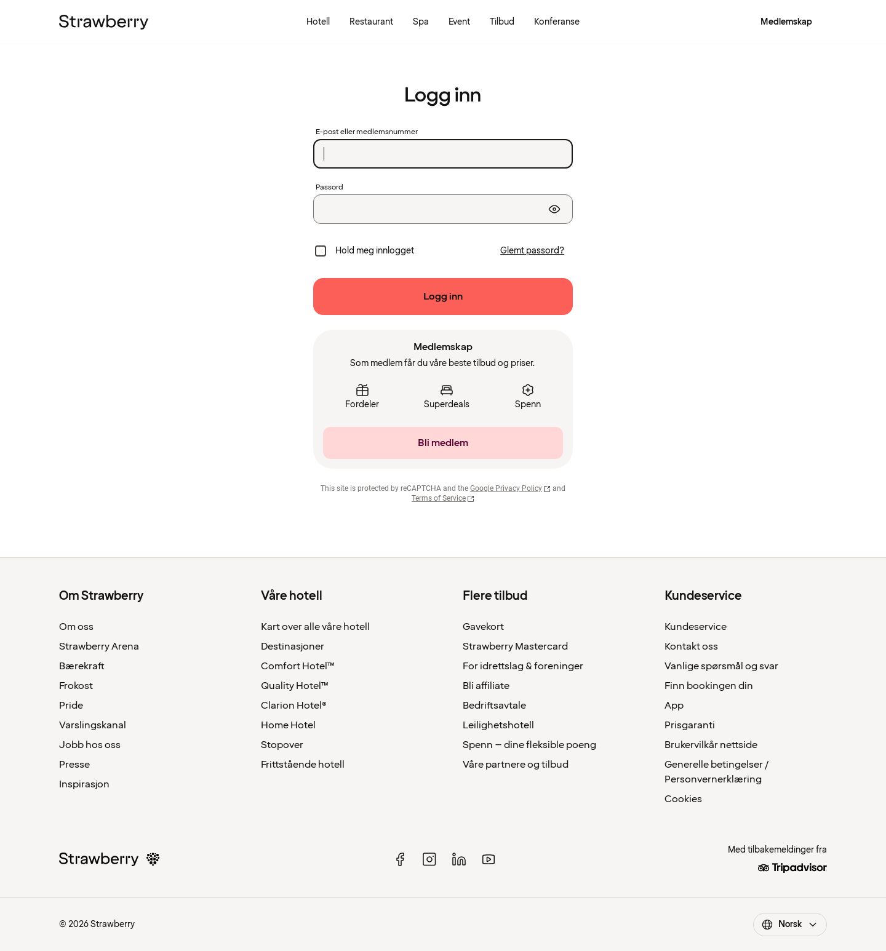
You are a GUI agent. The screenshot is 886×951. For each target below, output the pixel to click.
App (674, 705)
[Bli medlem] (443, 443)
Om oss (76, 627)
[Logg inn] (443, 296)
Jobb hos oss (90, 745)
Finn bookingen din (708, 686)
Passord (329, 187)
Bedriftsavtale (494, 705)
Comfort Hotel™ (298, 666)
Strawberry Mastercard (515, 646)
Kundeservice (695, 627)
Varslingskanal (92, 725)
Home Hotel (288, 725)
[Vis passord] (554, 209)
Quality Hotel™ (295, 686)
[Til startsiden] (103, 22)
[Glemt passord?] (532, 251)
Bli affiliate (486, 686)
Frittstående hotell (303, 764)
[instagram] (429, 859)
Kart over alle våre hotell (315, 627)
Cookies (683, 799)
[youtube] (488, 859)
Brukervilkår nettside (710, 745)
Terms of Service (443, 498)
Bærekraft (82, 666)
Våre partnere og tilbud (516, 764)
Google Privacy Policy (510, 488)
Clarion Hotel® (294, 705)
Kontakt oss (691, 646)
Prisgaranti (689, 725)
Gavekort (483, 627)
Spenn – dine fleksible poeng (529, 745)
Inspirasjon (84, 784)
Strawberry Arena (99, 646)
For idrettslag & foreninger (523, 666)
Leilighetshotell (498, 725)
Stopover (282, 745)
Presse (74, 764)
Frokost (76, 686)
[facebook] (400, 859)
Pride (71, 705)
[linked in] (459, 859)
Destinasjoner (292, 646)
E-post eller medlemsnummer (367, 132)
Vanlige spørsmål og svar (721, 666)
